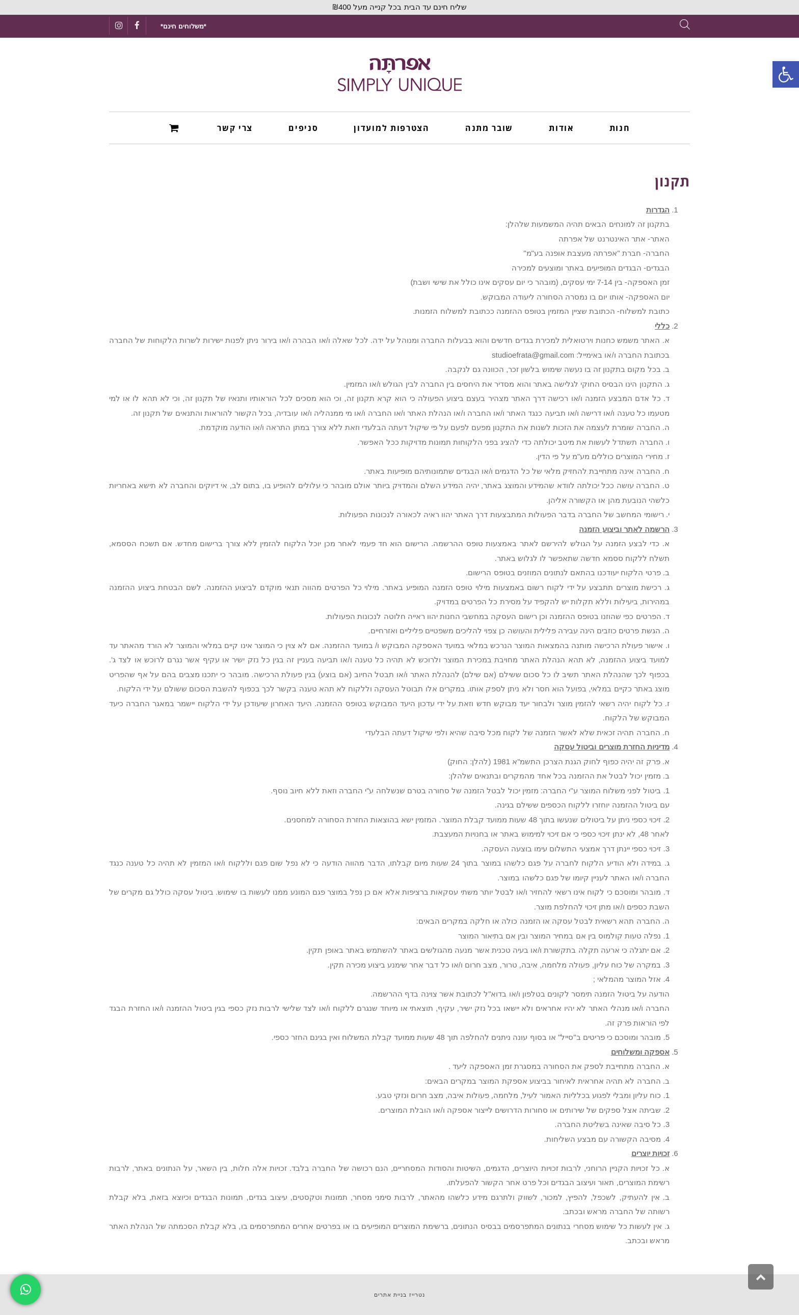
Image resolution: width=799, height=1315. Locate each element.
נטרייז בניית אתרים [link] (399, 1295)
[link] (786, 74)
